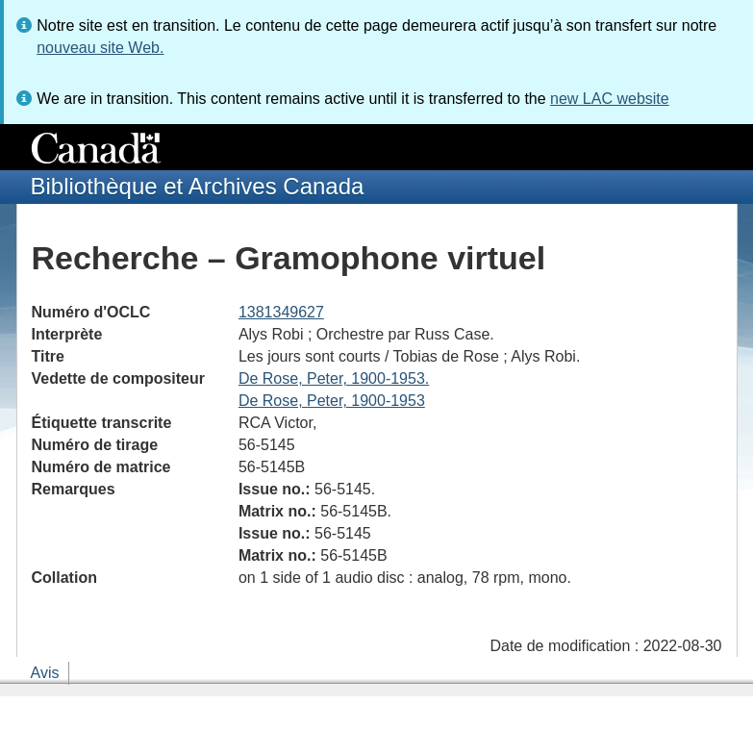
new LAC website (609, 98)
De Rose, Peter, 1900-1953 (331, 400)
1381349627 (281, 312)
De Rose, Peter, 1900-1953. (333, 378)
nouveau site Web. (100, 47)
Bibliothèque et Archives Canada (197, 186)
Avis (45, 673)
